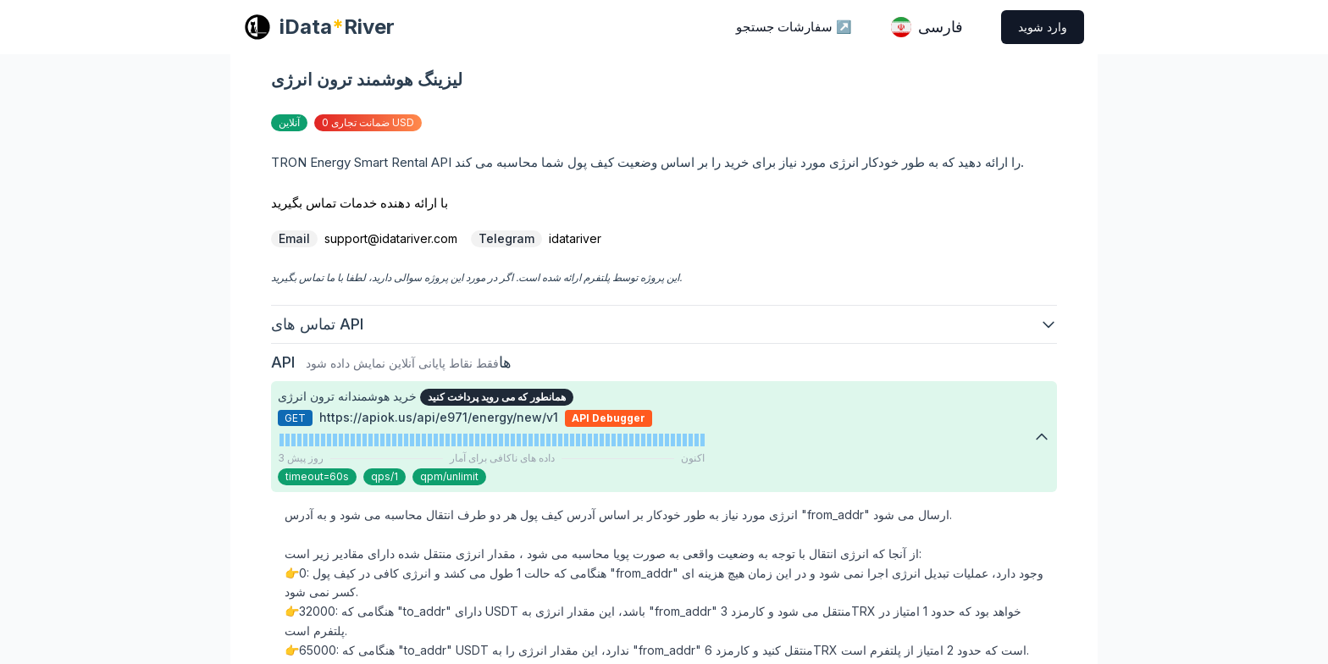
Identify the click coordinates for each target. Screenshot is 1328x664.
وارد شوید (1042, 26)
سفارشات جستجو (794, 27)
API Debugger (608, 418)
